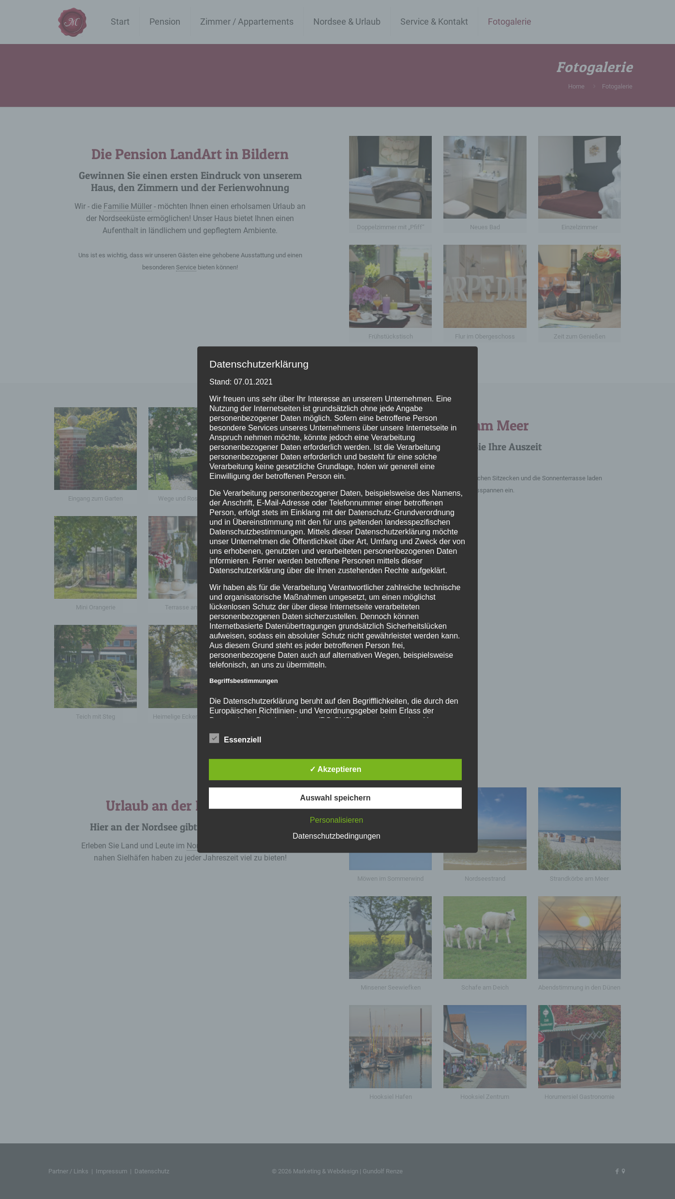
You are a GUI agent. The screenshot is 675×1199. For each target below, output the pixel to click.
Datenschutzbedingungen (336, 836)
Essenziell (235, 738)
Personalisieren (336, 820)
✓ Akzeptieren (335, 769)
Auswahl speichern (335, 798)
